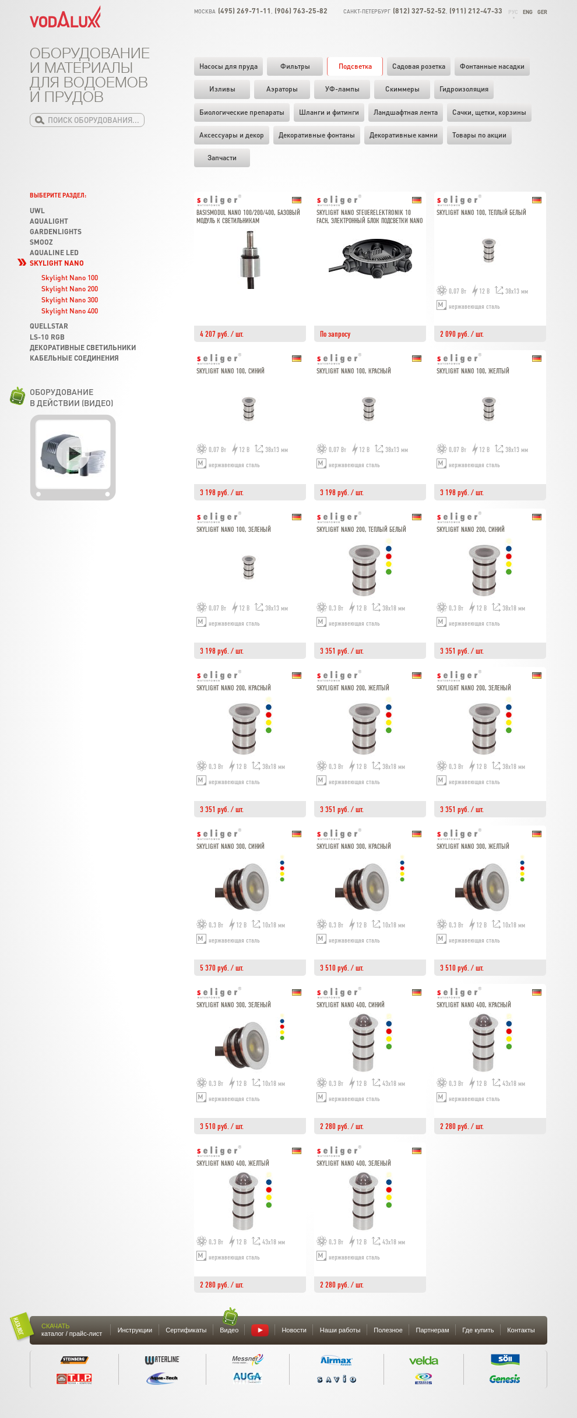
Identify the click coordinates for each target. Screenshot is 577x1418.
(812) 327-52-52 (419, 10)
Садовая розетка (418, 66)
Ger (542, 12)
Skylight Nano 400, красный (474, 1005)
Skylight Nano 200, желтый (352, 688)
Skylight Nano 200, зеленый (474, 688)
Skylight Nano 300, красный (353, 847)
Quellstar (49, 326)
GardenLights (56, 231)
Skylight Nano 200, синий (471, 530)
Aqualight (49, 221)
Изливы (222, 88)
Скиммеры (402, 88)
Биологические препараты (241, 112)
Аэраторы (282, 88)
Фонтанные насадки (492, 66)
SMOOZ (41, 242)
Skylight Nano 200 (69, 288)
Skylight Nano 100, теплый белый (481, 213)
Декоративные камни (404, 134)
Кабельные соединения (74, 358)
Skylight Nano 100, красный (353, 371)
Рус (513, 12)
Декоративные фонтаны (317, 134)
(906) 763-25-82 (301, 10)
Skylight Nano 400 (69, 310)
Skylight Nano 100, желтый (473, 371)
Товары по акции (479, 134)
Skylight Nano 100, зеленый (233, 530)
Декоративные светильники (83, 347)
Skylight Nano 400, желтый (232, 1163)
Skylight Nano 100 (69, 277)
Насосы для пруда (228, 66)
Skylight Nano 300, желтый (473, 847)
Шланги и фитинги (329, 112)
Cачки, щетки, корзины (489, 112)
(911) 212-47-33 (475, 10)
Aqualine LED (54, 252)
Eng (528, 12)
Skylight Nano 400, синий (350, 1005)
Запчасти (222, 157)
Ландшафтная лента (406, 112)
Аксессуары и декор (231, 134)
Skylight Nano (57, 263)
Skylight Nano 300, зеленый (233, 1005)
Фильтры (295, 66)
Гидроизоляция (463, 88)
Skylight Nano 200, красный (233, 688)
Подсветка (355, 66)
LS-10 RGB (47, 337)
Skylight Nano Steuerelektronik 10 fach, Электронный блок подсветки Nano (369, 217)
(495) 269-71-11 (244, 10)
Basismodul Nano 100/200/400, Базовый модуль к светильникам (248, 217)
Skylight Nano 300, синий (230, 847)
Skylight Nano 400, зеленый (353, 1163)
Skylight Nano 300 (69, 299)
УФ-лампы (342, 88)
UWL (37, 210)
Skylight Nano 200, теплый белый (361, 530)
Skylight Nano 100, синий (230, 371)
